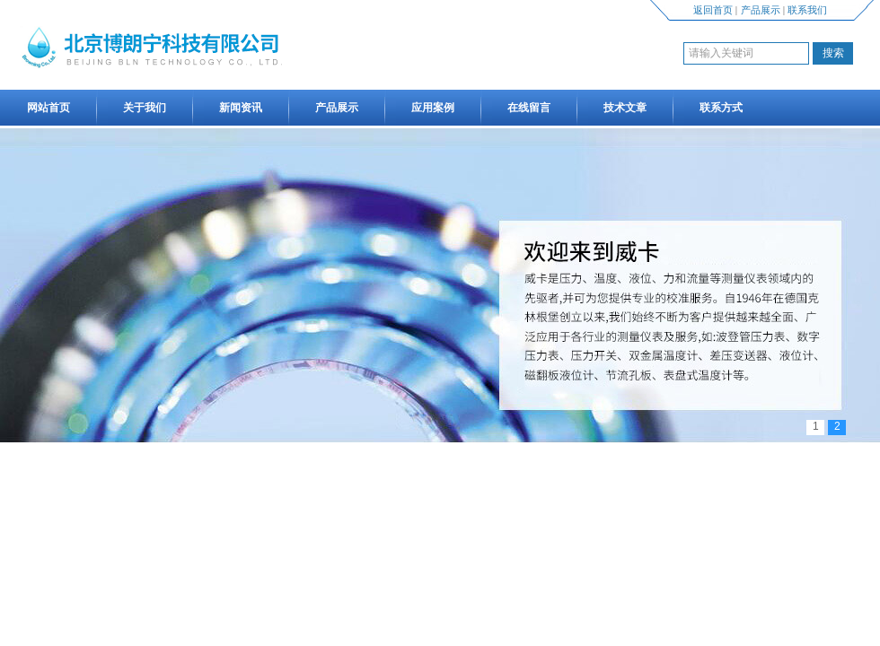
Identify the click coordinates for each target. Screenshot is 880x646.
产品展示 (760, 9)
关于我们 (144, 107)
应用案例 (432, 107)
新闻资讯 (240, 107)
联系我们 (807, 9)
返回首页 (713, 9)
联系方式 (721, 107)
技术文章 (625, 107)
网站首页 (48, 107)
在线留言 (528, 107)
